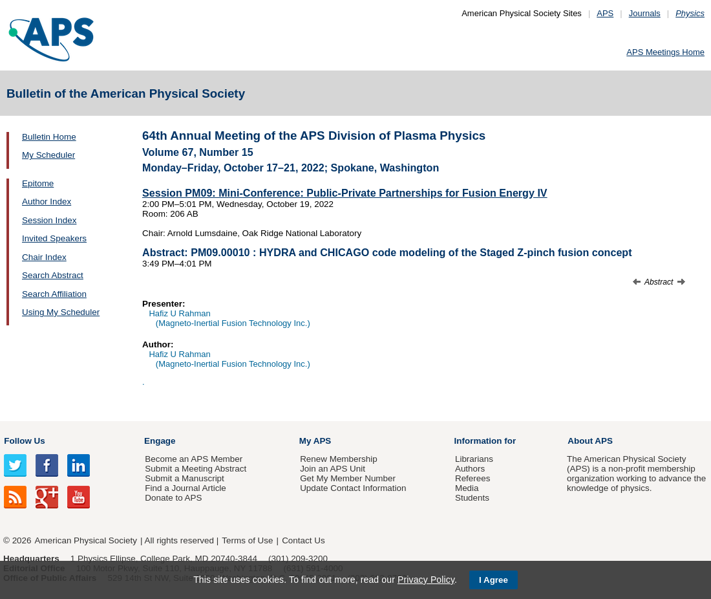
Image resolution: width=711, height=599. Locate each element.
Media (467, 488)
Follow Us (24, 441)
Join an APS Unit (332, 469)
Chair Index (44, 257)
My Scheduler (48, 155)
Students (472, 498)
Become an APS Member (193, 459)
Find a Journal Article (185, 488)
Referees (473, 478)
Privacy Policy (426, 579)
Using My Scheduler (61, 312)
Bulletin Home (49, 137)
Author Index (46, 201)
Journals (645, 13)
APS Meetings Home (665, 52)
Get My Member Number (348, 478)
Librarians (474, 459)
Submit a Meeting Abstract (195, 469)
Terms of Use (247, 540)
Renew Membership (338, 459)
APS (605, 13)
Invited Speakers (54, 238)
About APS (590, 441)
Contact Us (303, 540)
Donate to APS (173, 498)
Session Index (49, 220)
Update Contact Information (353, 488)
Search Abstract (52, 275)
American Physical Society (86, 540)
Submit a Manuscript (184, 478)
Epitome (38, 183)
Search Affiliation (54, 294)
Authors (470, 469)
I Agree (493, 580)
